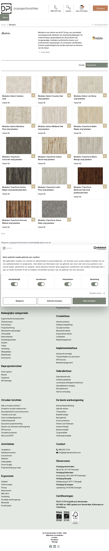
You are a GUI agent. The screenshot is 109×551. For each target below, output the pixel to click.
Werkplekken (6, 352)
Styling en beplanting (64, 325)
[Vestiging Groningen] (82, 484)
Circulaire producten (9, 433)
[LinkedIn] (54, 546)
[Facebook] (50, 546)
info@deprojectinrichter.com (68, 453)
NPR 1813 (5, 494)
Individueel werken (8, 453)
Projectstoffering (8, 328)
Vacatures (5, 378)
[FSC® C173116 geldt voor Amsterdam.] (82, 501)
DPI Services (61, 360)
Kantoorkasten (7, 337)
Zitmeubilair (6, 334)
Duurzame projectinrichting (11, 424)
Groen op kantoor (63, 421)
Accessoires (6, 358)
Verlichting (5, 349)
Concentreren (6, 456)
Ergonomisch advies (64, 334)
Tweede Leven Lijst (8, 415)
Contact (100, 8)
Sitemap (54, 542)
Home (3, 25)
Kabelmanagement (63, 340)
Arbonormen (6, 491)
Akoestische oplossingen (11, 331)
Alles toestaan (89, 301)
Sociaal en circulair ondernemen (13, 409)
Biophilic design (62, 415)
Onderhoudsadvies (63, 380)
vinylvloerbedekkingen (71, 35)
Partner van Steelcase (64, 424)
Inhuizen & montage (64, 354)
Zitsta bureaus (7, 322)
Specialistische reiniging (65, 386)
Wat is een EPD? (7, 436)
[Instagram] (58, 546)
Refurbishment (62, 389)
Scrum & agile (6, 465)
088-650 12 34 (63, 450)
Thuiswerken (61, 412)
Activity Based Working (65, 406)
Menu (6, 19)
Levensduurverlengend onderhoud (69, 383)
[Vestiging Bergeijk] (82, 478)
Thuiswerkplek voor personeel (67, 357)
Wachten (4, 459)
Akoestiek (5, 503)
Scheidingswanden (8, 340)
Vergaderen (5, 450)
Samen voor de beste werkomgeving (15, 427)
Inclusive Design (62, 427)
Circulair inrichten (63, 328)
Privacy (4, 488)
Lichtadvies (60, 337)
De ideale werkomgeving (10, 500)
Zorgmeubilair (61, 433)
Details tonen (95, 293)
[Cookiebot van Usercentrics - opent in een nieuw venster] (95, 248)
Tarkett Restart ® (8, 421)
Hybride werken (62, 409)
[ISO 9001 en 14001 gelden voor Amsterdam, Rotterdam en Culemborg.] (82, 505)
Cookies (54, 537)
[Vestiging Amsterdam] (82, 466)
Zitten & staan (6, 485)
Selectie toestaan (54, 301)
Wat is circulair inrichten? (10, 406)
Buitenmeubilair (62, 430)
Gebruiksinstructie (63, 377)
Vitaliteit (4, 482)
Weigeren (20, 301)
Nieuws (4, 375)
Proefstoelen (6, 506)
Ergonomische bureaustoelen (12, 319)
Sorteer (82, 65)
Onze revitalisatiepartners (11, 418)
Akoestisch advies (63, 331)
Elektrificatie (6, 355)
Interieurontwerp (62, 322)
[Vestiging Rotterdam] (82, 472)
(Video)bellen (6, 462)
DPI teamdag (6, 381)
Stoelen (4, 343)
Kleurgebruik (61, 418)
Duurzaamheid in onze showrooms (14, 412)
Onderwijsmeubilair (63, 436)
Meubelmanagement (64, 363)
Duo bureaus (6, 325)
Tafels (3, 346)
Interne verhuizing (63, 392)
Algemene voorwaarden (54, 535)
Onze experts (6, 372)
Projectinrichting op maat (11, 468)
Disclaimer (54, 540)
